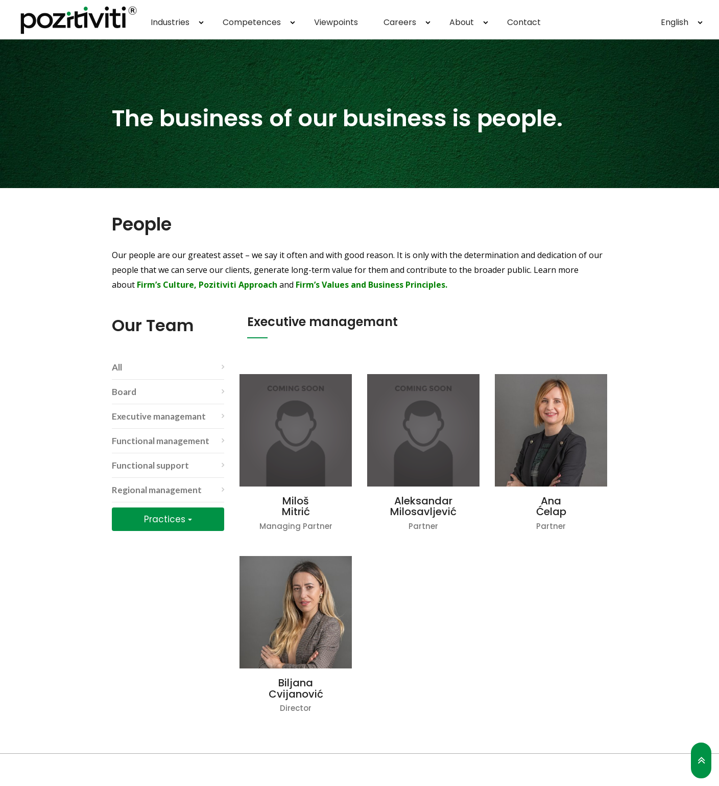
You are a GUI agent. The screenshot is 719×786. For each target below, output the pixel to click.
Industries (170, 22)
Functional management (160, 440)
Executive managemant (159, 416)
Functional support (150, 465)
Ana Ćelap (551, 506)
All (117, 367)
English (674, 22)
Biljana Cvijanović (296, 688)
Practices (168, 519)
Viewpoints (336, 22)
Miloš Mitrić (296, 506)
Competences (252, 22)
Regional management (157, 489)
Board (124, 391)
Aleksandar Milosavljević (423, 506)
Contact (524, 22)
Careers (400, 22)
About (461, 22)
